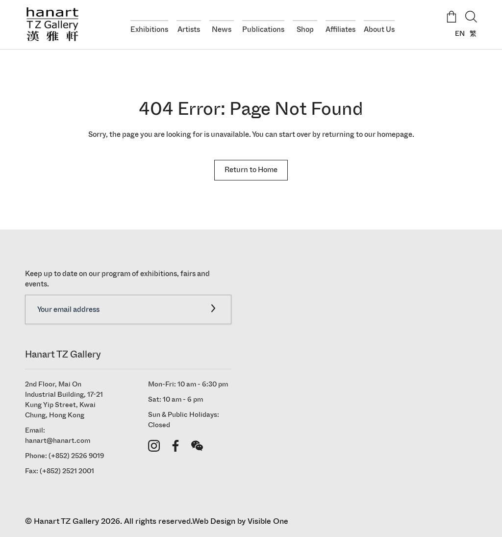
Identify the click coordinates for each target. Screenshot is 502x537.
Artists (188, 29)
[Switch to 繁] (471, 33)
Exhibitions (149, 29)
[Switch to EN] (457, 33)
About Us (379, 29)
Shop (305, 29)
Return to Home (251, 169)
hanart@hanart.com (57, 440)
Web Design (213, 521)
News (221, 29)
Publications (263, 29)
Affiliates (340, 29)
